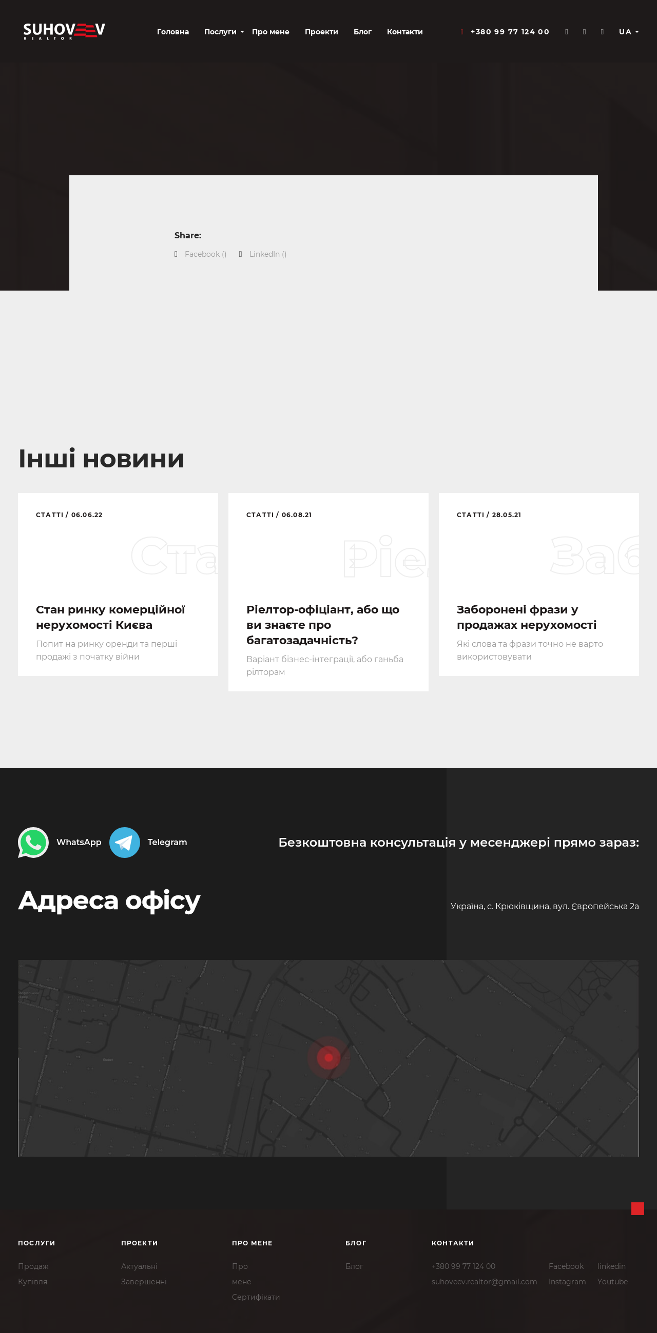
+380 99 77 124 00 (463, 1266)
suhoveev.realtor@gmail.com (484, 1281)
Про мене (270, 31)
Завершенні (144, 1281)
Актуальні (139, 1266)
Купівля (32, 1281)
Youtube (612, 1281)
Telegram (148, 842)
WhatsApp (60, 842)
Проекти (321, 31)
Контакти (405, 31)
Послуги (220, 31)
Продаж (33, 1266)
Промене (242, 1274)
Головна (173, 31)
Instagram (567, 1281)
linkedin (611, 1266)
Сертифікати (256, 1297)
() (206, 254)
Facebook (566, 1266)
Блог (363, 31)
